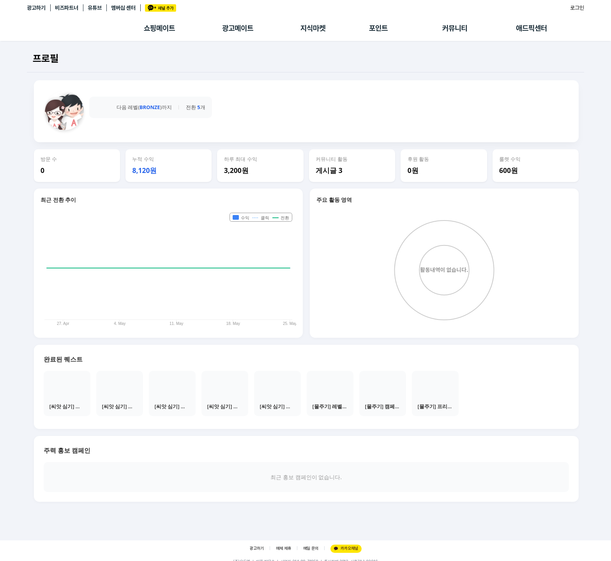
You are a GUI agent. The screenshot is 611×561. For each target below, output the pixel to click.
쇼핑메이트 (159, 28)
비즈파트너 (66, 8)
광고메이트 (237, 28)
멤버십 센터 (123, 8)
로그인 (577, 8)
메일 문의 (310, 548)
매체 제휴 (283, 548)
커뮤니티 (454, 28)
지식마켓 (312, 28)
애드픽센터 (531, 28)
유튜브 (95, 8)
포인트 (378, 28)
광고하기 (36, 8)
